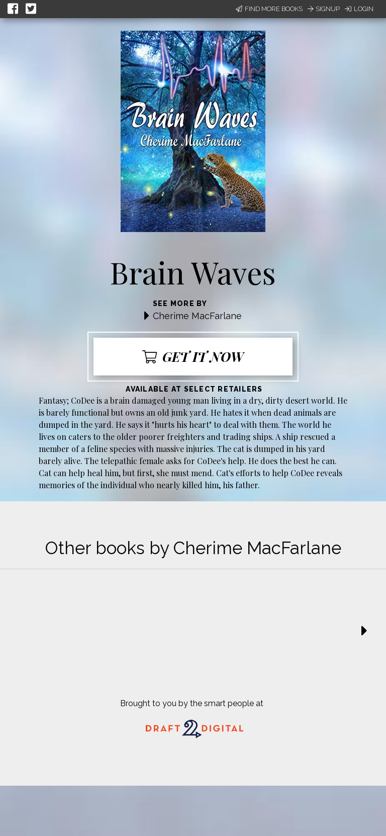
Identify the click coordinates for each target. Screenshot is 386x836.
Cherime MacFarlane (197, 316)
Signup (324, 9)
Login (359, 9)
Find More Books (269, 9)
